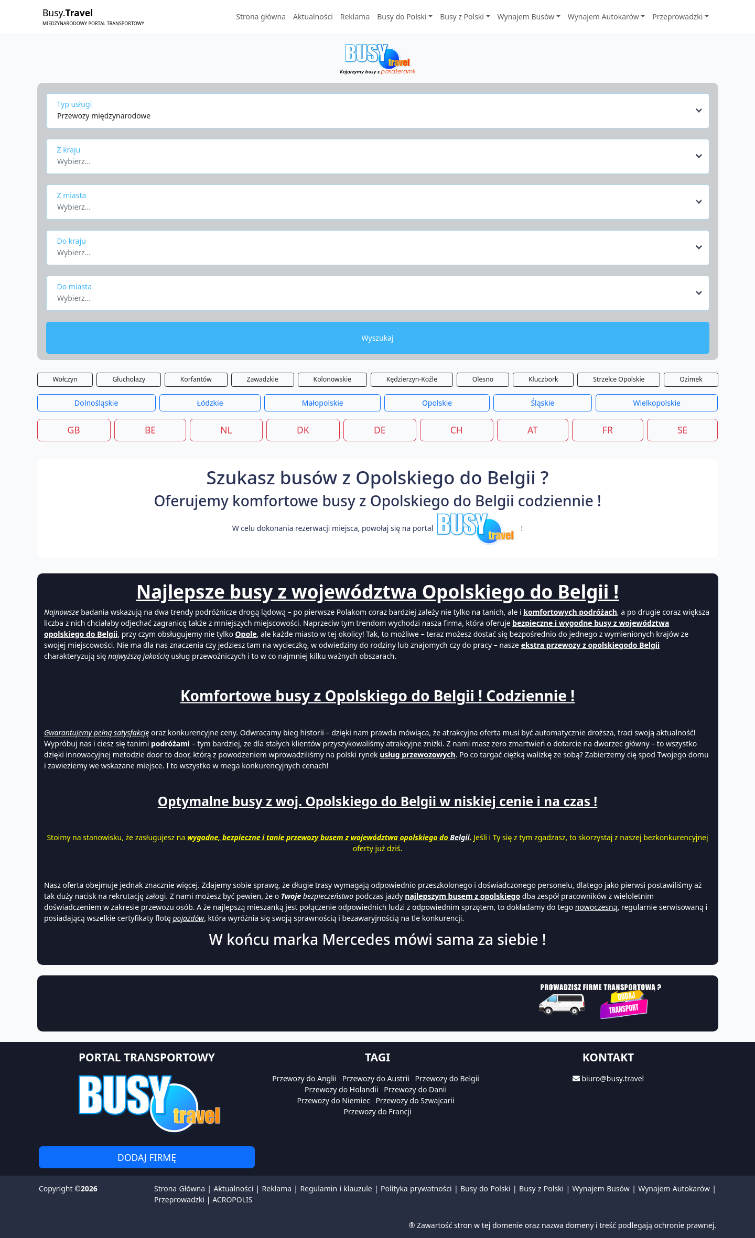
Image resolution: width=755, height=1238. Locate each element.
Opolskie (437, 403)
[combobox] (380, 111)
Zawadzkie (262, 379)
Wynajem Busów (601, 1188)
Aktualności (313, 16)
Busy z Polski (541, 1188)
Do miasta (74, 286)
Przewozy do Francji (377, 1111)
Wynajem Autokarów (674, 1188)
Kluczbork (543, 379)
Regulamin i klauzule (336, 1188)
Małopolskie (322, 403)
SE (682, 429)
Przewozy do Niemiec (333, 1100)
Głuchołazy (128, 379)
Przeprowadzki (179, 1199)
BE (150, 429)
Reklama (355, 16)
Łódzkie (210, 403)
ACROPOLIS (232, 1199)
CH (456, 429)
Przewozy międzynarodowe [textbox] (103, 116)
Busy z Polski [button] (462, 16)
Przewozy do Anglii (304, 1078)
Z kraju (69, 150)
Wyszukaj (377, 338)
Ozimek (691, 379)
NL (226, 429)
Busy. (93, 16)
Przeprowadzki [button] (677, 16)
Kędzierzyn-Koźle (411, 379)
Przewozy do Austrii (375, 1078)
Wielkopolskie (656, 403)
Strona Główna (179, 1188)
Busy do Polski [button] (401, 16)
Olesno (483, 379)
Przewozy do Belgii (447, 1078)
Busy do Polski (485, 1188)
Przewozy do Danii (415, 1089)
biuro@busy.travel (612, 1078)
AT (532, 429)
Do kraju (71, 241)
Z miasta (72, 195)
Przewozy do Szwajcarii (414, 1100)
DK (303, 429)
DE (380, 429)
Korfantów (196, 379)
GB (74, 429)
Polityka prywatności (416, 1188)
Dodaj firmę (146, 1157)
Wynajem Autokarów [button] (603, 16)
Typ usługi (74, 104)
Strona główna (261, 16)
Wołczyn (64, 379)
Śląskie (542, 403)
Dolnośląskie (96, 403)
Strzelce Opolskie (618, 379)
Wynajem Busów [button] (526, 16)
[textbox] (374, 158)
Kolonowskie (332, 379)
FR (607, 429)
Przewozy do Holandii (342, 1089)
